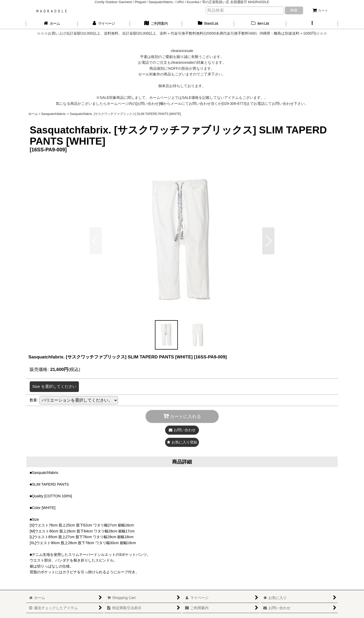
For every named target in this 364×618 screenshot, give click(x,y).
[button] (312, 23)
